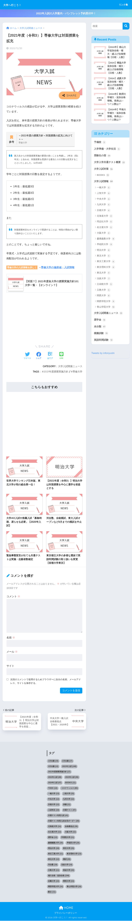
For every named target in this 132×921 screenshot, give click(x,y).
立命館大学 (105, 291)
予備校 (100, 143)
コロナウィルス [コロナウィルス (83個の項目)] (69, 788)
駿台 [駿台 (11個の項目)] (51, 892)
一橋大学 (104, 194)
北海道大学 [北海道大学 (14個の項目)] (54, 827)
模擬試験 (101, 340)
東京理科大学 (106, 274)
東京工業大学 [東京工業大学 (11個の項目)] (55, 854)
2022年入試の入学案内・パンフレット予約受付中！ (66, 13)
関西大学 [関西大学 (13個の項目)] (68, 881)
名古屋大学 (105, 234)
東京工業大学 (106, 268)
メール (12, 651)
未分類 (100, 333)
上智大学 (104, 200)
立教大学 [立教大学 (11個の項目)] (53, 871)
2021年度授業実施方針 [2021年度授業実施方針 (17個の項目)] (59, 772)
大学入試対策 (104, 175)
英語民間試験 (104, 347)
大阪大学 (104, 240)
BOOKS (103, 182)
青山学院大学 (106, 314)
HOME (66, 908)
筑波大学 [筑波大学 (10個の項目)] (68, 871)
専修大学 (77, 371)
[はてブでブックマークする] (50, 356)
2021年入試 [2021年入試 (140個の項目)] (69, 767)
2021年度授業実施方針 (56, 371)
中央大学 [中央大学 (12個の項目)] (53, 799)
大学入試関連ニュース (70, 366)
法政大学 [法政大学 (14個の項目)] (66, 865)
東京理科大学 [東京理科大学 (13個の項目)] (74, 854)
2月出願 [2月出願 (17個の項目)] (67, 761)
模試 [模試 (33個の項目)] (66, 860)
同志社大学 (105, 228)
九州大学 (104, 211)
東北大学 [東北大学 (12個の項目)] (53, 860)
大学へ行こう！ (16, 4)
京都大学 (104, 217)
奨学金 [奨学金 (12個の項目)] (52, 838)
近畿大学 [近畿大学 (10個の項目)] (53, 881)
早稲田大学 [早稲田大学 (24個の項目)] (73, 843)
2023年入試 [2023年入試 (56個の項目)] (71, 778)
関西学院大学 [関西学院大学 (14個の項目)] (55, 887)
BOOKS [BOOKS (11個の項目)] (70, 783)
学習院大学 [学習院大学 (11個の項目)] (67, 838)
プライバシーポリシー (65, 913)
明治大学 (104, 257)
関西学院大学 (106, 308)
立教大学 (104, 296)
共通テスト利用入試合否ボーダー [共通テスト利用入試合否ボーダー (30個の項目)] (63, 821)
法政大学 (104, 285)
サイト (10, 666)
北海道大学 (105, 223)
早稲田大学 (105, 251)
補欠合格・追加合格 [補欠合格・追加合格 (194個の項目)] (58, 876)
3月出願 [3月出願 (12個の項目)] (53, 767)
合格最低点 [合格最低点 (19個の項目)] (71, 827)
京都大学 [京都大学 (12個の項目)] (53, 805)
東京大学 (104, 262)
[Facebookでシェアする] (38, 356)
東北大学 (104, 279)
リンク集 (123, 4)
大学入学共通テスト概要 (108, 166)
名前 (11, 637)
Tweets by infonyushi (103, 359)
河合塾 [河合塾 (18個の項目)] (52, 865)
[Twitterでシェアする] (27, 356)
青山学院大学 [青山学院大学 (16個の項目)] (74, 887)
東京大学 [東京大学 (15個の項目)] (68, 849)
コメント (13, 596)
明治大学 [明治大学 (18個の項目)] (53, 849)
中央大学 (104, 205)
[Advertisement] (44, 318)
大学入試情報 (104, 188)
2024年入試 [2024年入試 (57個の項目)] (54, 783)
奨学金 (100, 326)
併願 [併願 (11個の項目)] (66, 805)
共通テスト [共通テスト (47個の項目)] (69, 810)
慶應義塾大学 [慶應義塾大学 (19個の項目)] (55, 843)
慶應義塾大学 (106, 245)
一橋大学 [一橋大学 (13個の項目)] (53, 794)
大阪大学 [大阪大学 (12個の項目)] (70, 832)
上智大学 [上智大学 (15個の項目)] (68, 794)
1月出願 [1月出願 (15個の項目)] (53, 761)
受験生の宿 (103, 157)
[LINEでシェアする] (61, 356)
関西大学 (104, 302)
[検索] (126, 26)
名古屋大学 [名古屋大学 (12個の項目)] (54, 832)
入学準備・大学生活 (108, 150)
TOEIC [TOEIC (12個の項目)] (52, 788)
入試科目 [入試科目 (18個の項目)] (53, 810)
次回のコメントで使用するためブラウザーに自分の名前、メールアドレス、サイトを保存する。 (45, 681)
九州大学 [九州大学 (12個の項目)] (68, 799)
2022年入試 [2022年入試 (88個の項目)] (54, 778)
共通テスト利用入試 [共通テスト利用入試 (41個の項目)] (58, 816)
